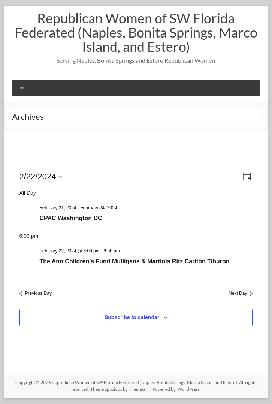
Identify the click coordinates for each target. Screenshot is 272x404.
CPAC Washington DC (71, 218)
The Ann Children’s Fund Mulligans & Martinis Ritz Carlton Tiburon (135, 261)
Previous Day (35, 293)
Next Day (241, 293)
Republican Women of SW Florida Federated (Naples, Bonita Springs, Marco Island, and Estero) (136, 32)
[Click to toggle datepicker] (41, 176)
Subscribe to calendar (132, 317)
